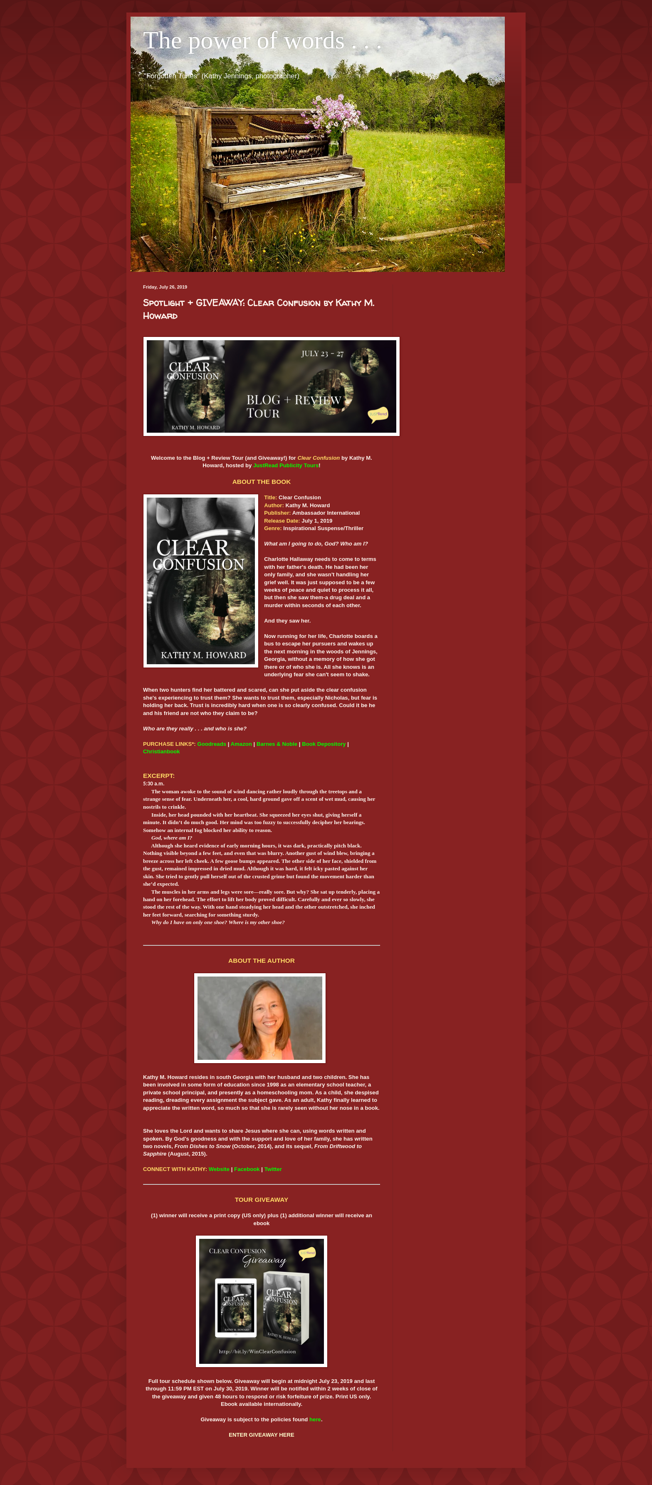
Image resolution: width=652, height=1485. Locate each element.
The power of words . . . (262, 40)
